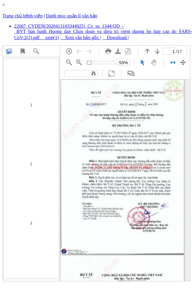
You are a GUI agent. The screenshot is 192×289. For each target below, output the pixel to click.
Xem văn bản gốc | (80, 37)
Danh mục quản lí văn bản (71, 15)
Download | (115, 37)
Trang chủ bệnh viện (22, 15)
